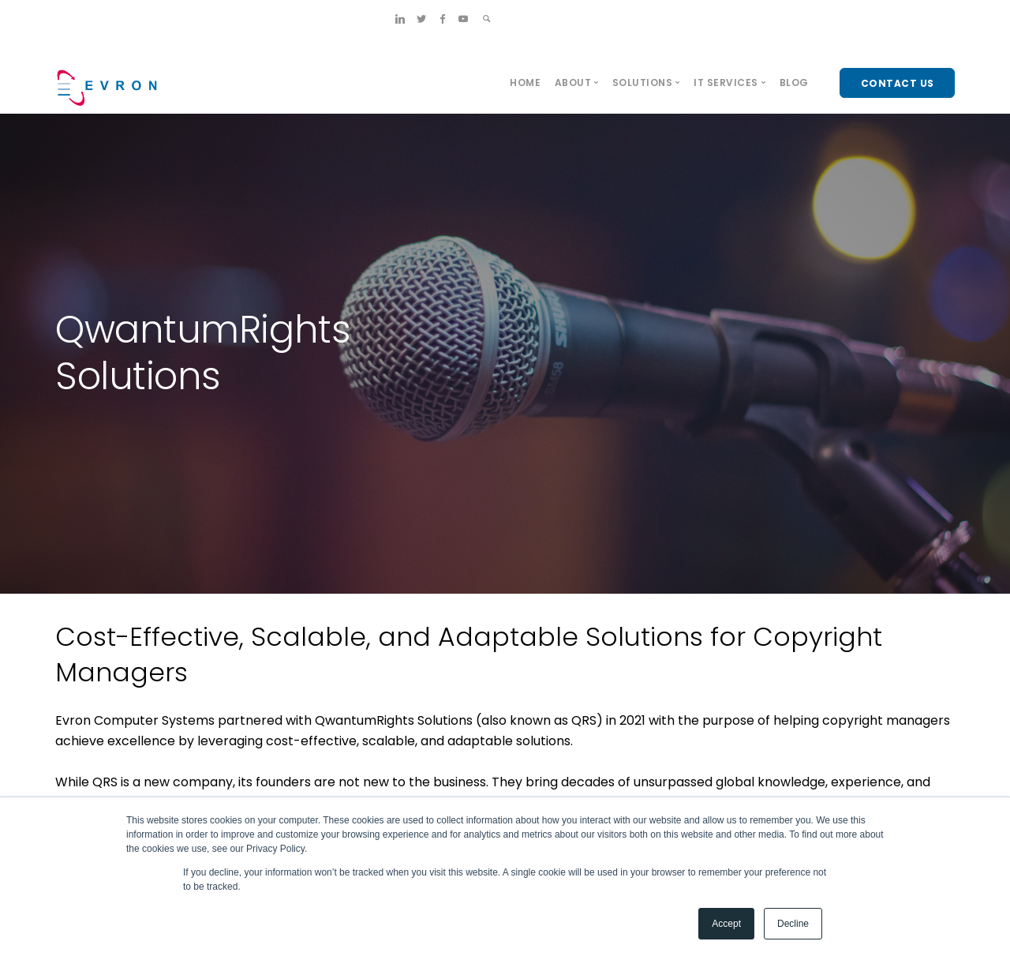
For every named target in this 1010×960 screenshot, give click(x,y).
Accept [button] (726, 923)
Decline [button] (793, 923)
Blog (794, 82)
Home (525, 82)
